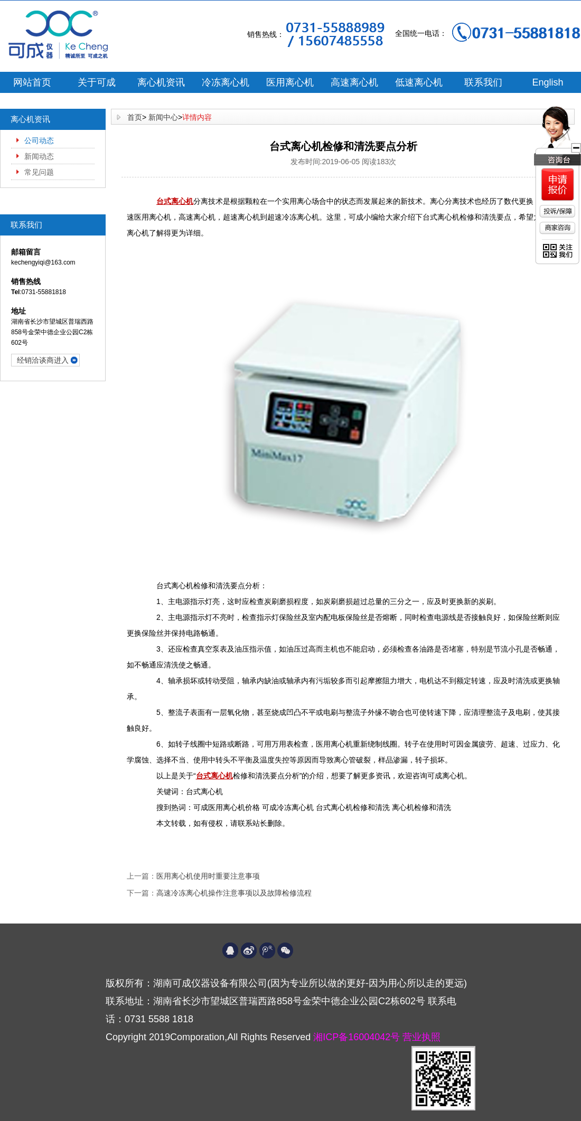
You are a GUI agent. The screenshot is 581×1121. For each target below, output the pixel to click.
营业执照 (421, 1037)
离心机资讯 (161, 82)
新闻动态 (39, 156)
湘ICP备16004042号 (357, 1037)
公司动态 (39, 140)
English (547, 82)
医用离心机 (290, 82)
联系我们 (483, 82)
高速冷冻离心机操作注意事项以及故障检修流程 (234, 893)
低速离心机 (419, 82)
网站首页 (32, 82)
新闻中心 (163, 117)
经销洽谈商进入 (43, 360)
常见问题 (39, 172)
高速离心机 (354, 82)
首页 (134, 117)
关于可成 (97, 82)
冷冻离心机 (225, 82)
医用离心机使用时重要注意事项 (208, 876)
